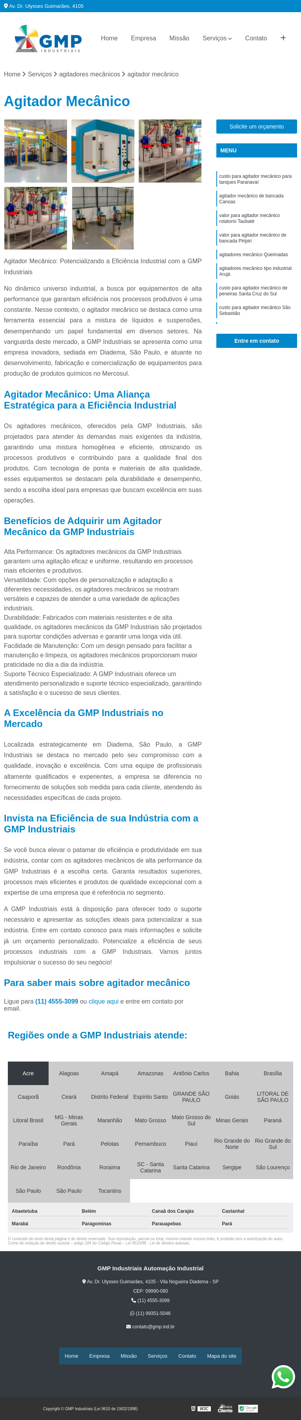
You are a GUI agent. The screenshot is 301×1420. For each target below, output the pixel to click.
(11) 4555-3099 (57, 1002)
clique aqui (104, 1002)
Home (109, 38)
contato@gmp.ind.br (150, 1328)
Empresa (143, 38)
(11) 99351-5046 (150, 1314)
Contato (256, 38)
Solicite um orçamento (257, 128)
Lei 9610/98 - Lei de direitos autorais (157, 1244)
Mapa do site (221, 1357)
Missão (179, 38)
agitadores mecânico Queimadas (253, 266)
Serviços (215, 38)
